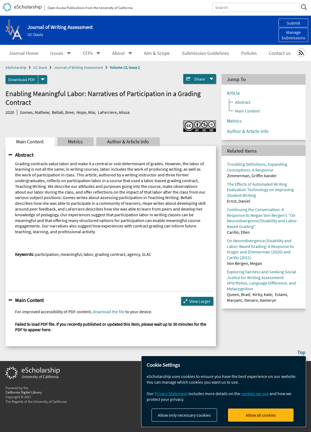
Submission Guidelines (205, 53)
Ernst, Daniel (238, 201)
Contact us (280, 53)
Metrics (75, 142)
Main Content (30, 142)
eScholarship (15, 67)
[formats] (42, 79)
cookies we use (255, 393)
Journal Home (23, 53)
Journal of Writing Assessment (78, 67)
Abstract (24, 155)
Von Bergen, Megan (244, 263)
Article (233, 93)
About (118, 53)
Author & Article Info (128, 142)
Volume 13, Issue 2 (125, 67)
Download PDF (21, 79)
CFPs (88, 53)
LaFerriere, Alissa (113, 112)
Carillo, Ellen (238, 232)
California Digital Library (23, 392)
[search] (304, 7)
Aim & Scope (157, 53)
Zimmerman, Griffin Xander (252, 175)
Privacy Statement (171, 393)
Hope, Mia (85, 112)
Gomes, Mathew (34, 112)
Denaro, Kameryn (260, 300)
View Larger (200, 301)
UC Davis (35, 34)
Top (301, 352)
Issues (56, 53)
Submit (293, 23)
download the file (109, 311)
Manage (293, 34)
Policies (249, 53)
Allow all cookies (261, 415)
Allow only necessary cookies (184, 415)
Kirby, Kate (262, 294)
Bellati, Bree (63, 112)
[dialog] (224, 391)
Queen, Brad (238, 294)
